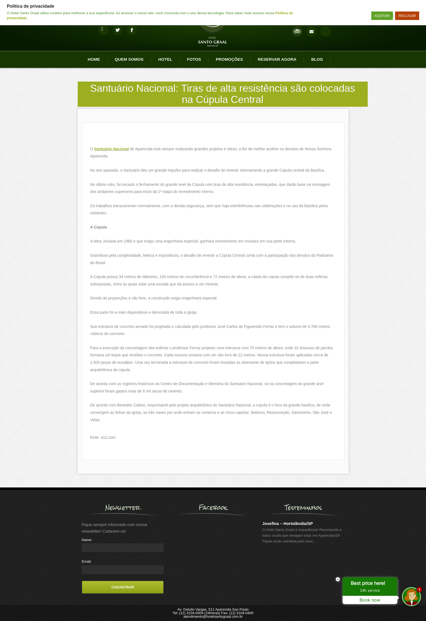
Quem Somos (129, 59)
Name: (87, 540)
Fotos (194, 59)
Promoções (229, 59)
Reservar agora (277, 59)
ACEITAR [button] (382, 16)
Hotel (165, 59)
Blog (317, 59)
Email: (87, 561)
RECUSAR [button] (407, 16)
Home (94, 59)
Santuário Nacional (111, 149)
